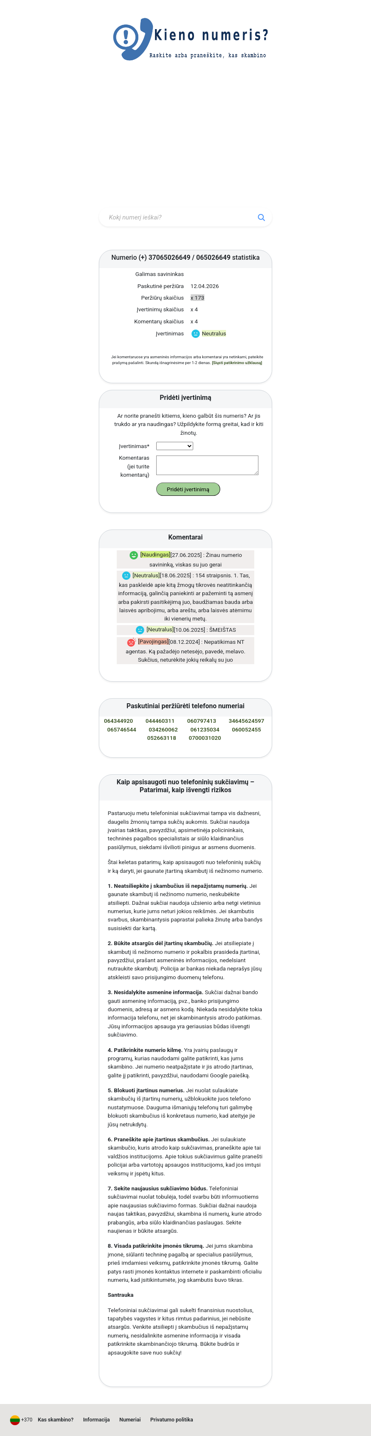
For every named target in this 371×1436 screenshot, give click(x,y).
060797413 (201, 720)
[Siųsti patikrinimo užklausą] (237, 362)
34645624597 (246, 720)
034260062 (163, 729)
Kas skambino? (56, 1419)
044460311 (159, 720)
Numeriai (130, 1419)
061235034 (204, 729)
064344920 (118, 720)
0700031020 (205, 737)
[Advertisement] (185, 142)
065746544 (121, 729)
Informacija (96, 1419)
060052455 (246, 729)
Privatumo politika (171, 1419)
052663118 (161, 737)
